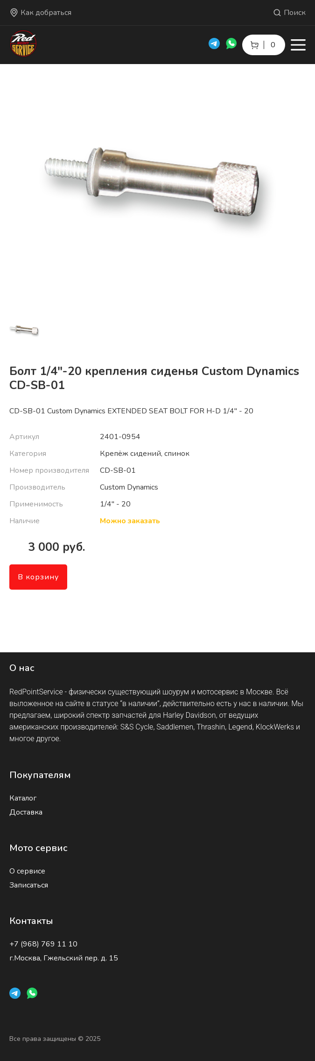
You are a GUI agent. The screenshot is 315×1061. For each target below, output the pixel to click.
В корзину (38, 577)
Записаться (28, 885)
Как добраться (40, 12)
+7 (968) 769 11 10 (43, 944)
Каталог (22, 798)
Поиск (289, 12)
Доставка (25, 812)
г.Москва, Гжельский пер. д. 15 (63, 958)
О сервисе (27, 871)
